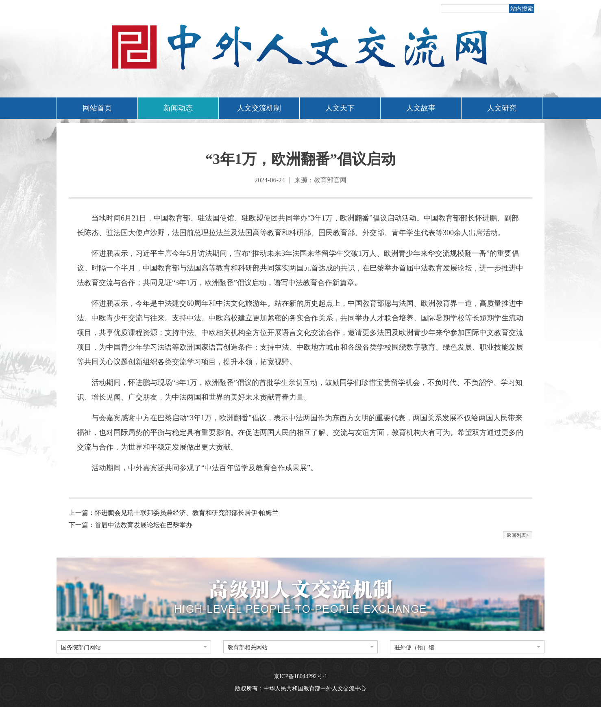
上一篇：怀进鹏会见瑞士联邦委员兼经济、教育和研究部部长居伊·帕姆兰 (174, 512)
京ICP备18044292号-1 (300, 676)
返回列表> (518, 535)
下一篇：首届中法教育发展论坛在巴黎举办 (130, 524)
